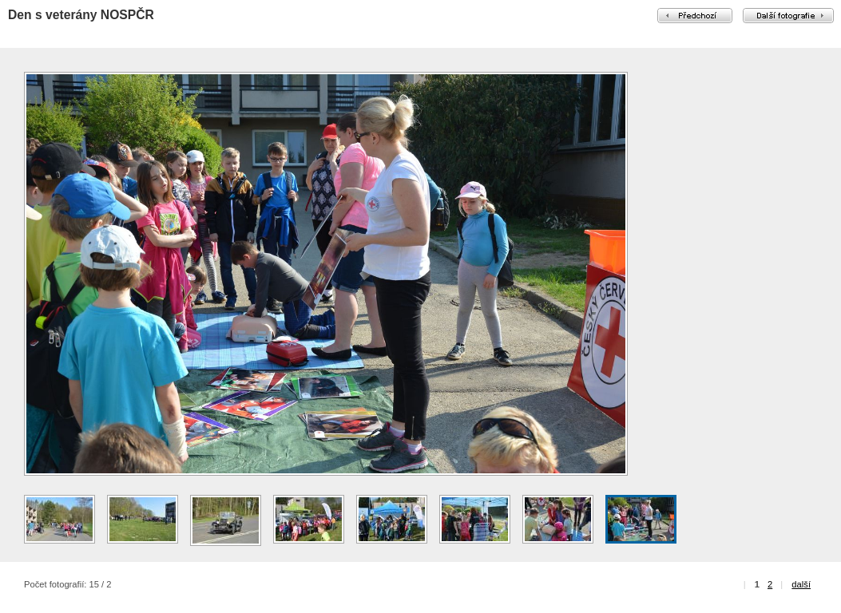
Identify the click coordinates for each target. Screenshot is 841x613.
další (801, 584)
